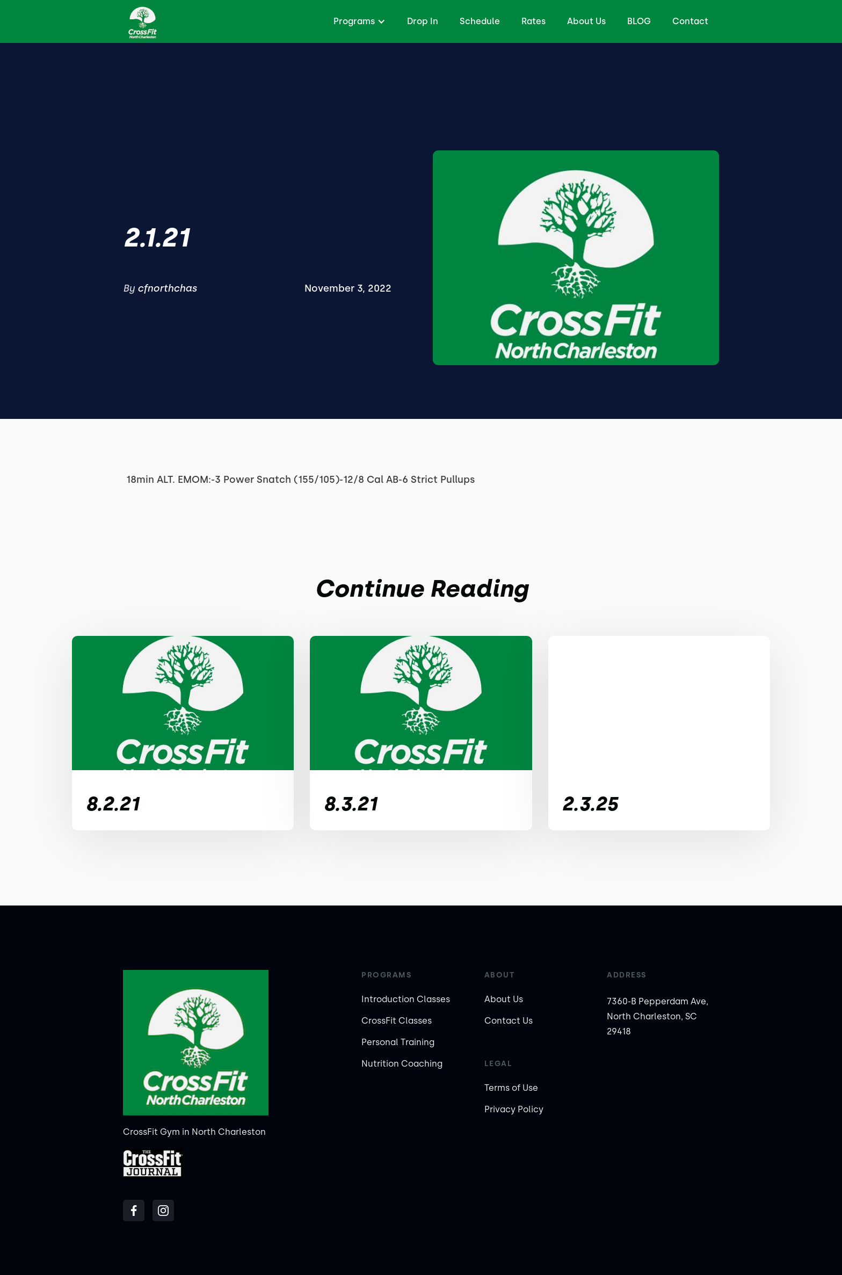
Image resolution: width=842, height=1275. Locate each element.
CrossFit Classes (396, 1021)
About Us (586, 21)
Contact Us (508, 1021)
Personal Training (397, 1042)
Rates (533, 21)
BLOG (639, 21)
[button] (358, 21)
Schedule (480, 21)
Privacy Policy (513, 1109)
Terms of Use (511, 1088)
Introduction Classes (405, 999)
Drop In (422, 21)
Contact (690, 21)
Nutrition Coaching (401, 1064)
